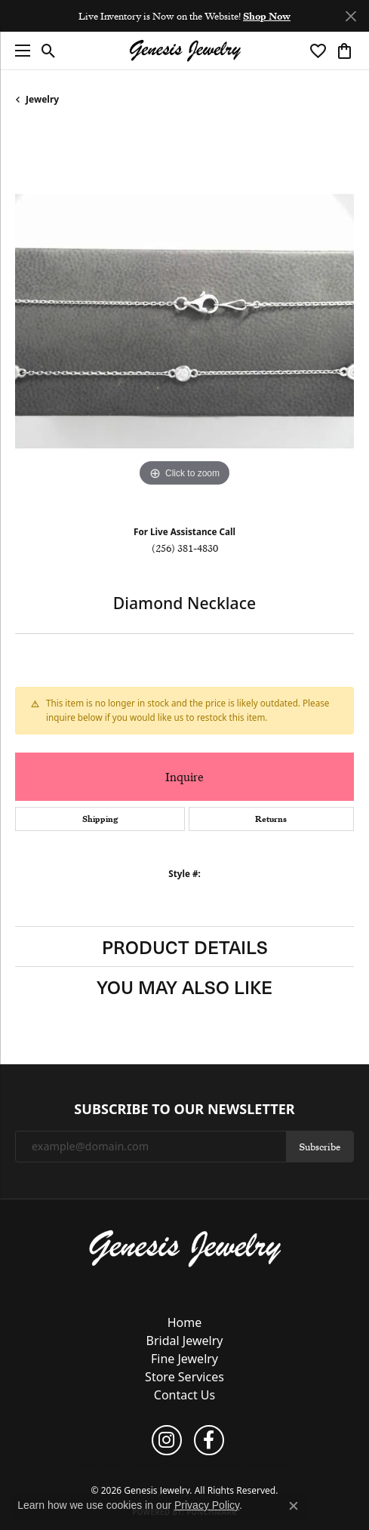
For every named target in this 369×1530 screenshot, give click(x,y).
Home (185, 1322)
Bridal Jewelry (184, 1340)
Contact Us (184, 1395)
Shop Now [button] (267, 16)
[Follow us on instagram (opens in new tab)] (167, 1440)
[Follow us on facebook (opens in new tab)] (209, 1440)
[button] (48, 50)
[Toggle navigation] (19, 50)
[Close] (350, 16)
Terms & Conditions (166, 1465)
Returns (271, 819)
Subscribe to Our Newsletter (184, 1109)
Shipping (100, 819)
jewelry (42, 99)
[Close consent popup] (293, 1505)
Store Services (184, 1376)
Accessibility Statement (246, 1465)
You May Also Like (184, 986)
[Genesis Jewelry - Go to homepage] (184, 1247)
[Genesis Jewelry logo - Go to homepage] (184, 51)
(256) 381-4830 (185, 548)
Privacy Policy (104, 1465)
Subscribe (319, 1146)
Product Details (185, 946)
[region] (184, 321)
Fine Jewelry (184, 1358)
